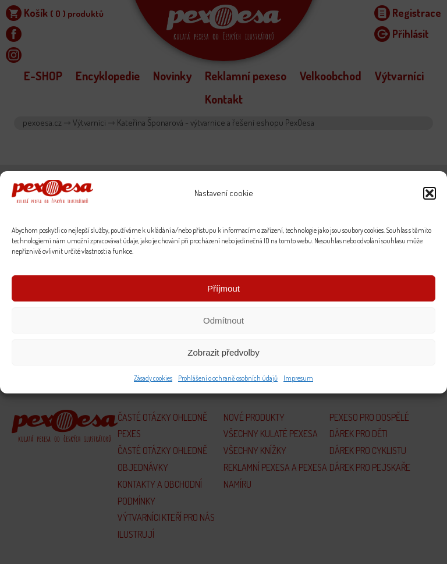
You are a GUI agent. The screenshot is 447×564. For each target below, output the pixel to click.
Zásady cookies (153, 378)
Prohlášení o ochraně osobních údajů (228, 378)
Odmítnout (223, 320)
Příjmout (223, 288)
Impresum (298, 378)
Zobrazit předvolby (223, 352)
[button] (429, 193)
